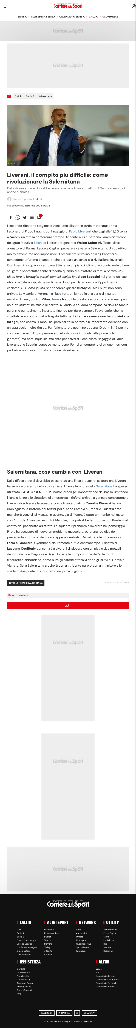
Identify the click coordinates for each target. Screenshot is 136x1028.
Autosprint (81, 933)
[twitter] (24, 217)
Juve (55, 299)
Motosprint (81, 940)
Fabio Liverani (80, 231)
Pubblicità (108, 940)
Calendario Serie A (72, 16)
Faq (19, 993)
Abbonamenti (110, 929)
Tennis (47, 940)
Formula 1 (49, 929)
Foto (98, 972)
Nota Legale (23, 976)
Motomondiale (51, 933)
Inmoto (79, 936)
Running (48, 943)
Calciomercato (24, 954)
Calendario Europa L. (106, 983)
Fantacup (81, 951)
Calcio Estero (23, 951)
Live (19, 929)
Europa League (24, 943)
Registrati (108, 951)
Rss (105, 943)
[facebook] (10, 217)
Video (99, 969)
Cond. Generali (24, 990)
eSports (48, 951)
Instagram (64, 1013)
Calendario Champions (107, 979)
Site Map (107, 947)
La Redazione (23, 972)
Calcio (93, 16)
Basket (47, 936)
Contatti (21, 969)
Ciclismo (48, 954)
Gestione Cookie (25, 983)
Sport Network (83, 947)
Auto (78, 929)
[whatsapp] (17, 217)
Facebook (46, 1013)
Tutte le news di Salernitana (26, 583)
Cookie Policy (23, 979)
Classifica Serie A (43, 16)
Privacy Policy (24, 986)
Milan (38, 243)
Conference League (27, 947)
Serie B (20, 936)
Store (106, 936)
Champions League (26, 940)
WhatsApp (89, 1013)
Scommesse (110, 16)
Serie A (22, 16)
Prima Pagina (110, 933)
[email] (31, 217)
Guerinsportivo (83, 943)
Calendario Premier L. (106, 986)
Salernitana (45, 96)
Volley (47, 947)
